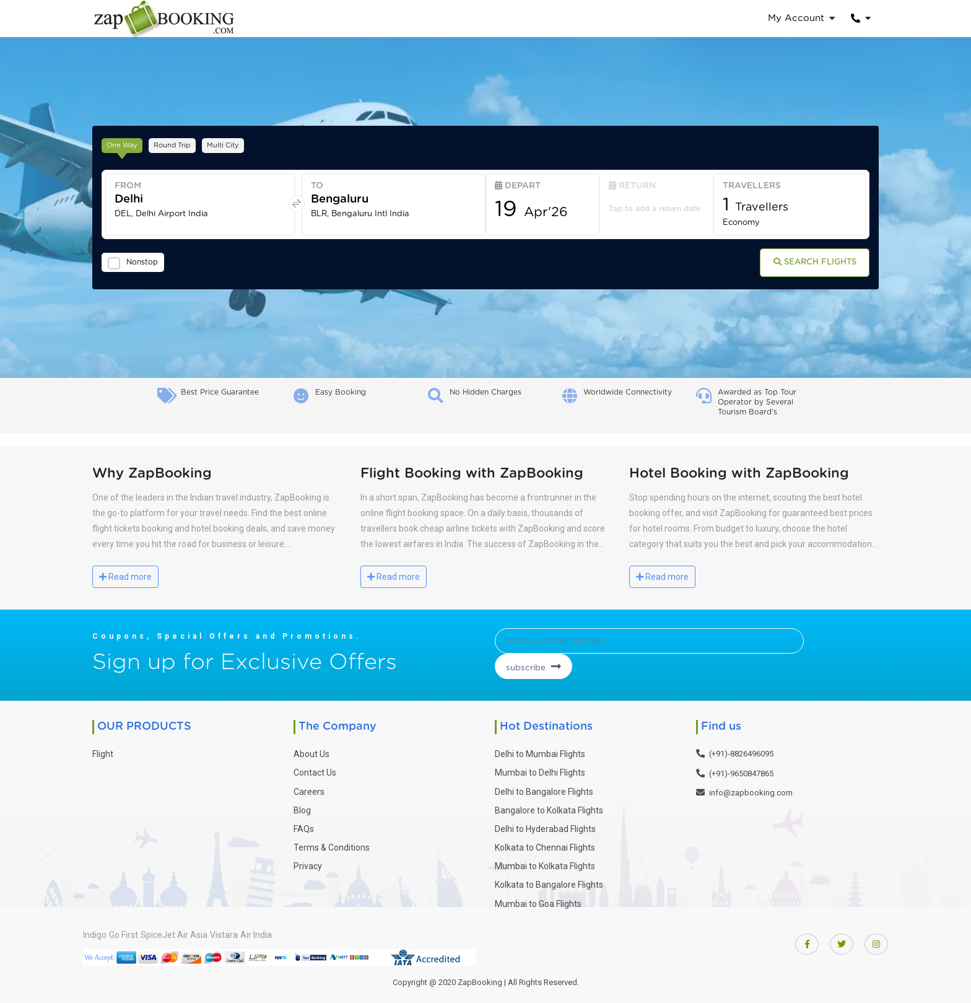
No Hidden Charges (485, 392)
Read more (125, 577)
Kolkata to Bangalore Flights (549, 883)
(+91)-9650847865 (741, 771)
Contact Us (315, 771)
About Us (311, 752)
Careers (309, 789)
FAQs (304, 826)
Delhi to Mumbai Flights (540, 752)
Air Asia (228, 932)
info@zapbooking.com (751, 790)
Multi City (250, 143)
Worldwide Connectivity (627, 392)
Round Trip (189, 143)
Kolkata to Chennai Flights (545, 846)
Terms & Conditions (332, 846)
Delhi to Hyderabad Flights (545, 826)
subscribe (779, 645)
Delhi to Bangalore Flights (544, 789)
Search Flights (801, 265)
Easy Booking (340, 392)
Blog (302, 808)
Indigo (95, 932)
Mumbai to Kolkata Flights (545, 864)
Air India (315, 932)
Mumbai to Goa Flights (538, 901)
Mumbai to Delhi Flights (540, 771)
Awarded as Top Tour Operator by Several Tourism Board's (757, 402)
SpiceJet (181, 932)
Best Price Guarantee (220, 392)
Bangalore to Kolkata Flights (549, 808)
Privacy (308, 864)
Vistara (271, 932)
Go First (135, 932)
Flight (102, 752)
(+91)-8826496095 (741, 751)
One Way (127, 143)
